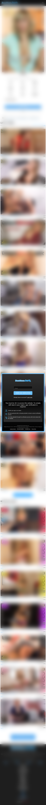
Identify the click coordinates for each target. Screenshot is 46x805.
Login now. (29, 397)
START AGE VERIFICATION (23, 393)
